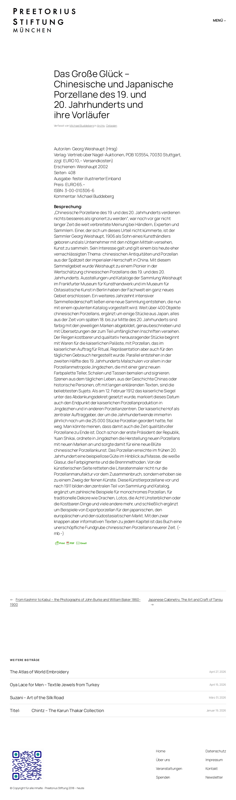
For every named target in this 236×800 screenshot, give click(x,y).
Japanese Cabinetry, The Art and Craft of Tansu (185, 599)
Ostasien (111, 125)
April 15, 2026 (218, 684)
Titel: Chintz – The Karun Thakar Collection (57, 710)
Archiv (101, 125)
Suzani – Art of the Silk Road (37, 697)
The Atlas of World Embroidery (39, 671)
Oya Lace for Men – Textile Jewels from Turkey (54, 684)
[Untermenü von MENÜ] (225, 20)
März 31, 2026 (217, 697)
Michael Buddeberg (82, 125)
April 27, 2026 (217, 672)
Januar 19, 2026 (216, 710)
